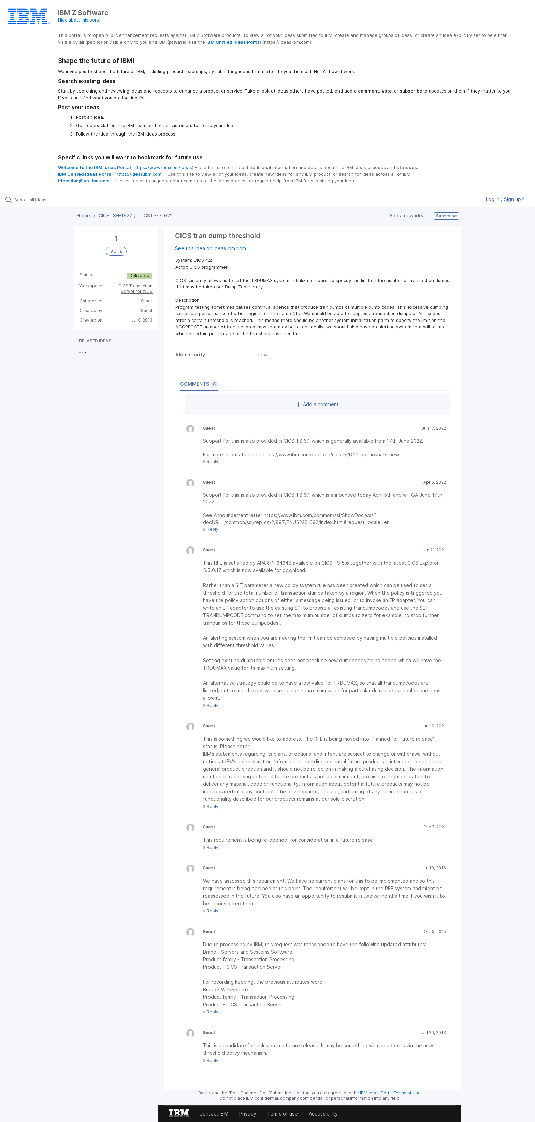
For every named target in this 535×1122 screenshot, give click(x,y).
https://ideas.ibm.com (138, 174)
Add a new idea (407, 215)
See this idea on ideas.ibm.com (210, 248)
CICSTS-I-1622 (115, 215)
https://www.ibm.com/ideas (163, 167)
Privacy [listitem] (247, 1114)
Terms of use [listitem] (282, 1114)
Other (147, 300)
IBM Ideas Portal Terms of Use (390, 1092)
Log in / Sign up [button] (505, 199)
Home (82, 215)
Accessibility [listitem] (323, 1114)
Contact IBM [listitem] (213, 1114)
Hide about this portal (79, 20)
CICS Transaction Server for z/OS (135, 288)
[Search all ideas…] (62, 200)
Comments (199, 384)
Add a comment (317, 404)
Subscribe (446, 215)
